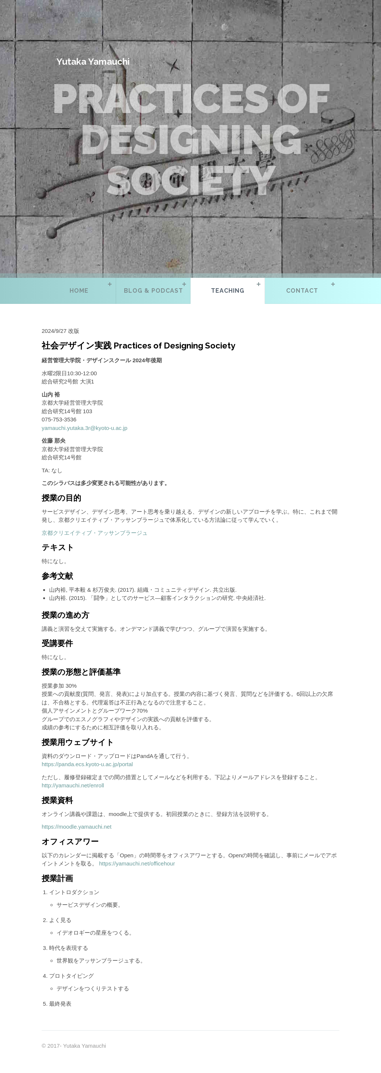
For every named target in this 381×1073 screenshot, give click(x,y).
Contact (302, 290)
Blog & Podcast (153, 290)
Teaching (227, 290)
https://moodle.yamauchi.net (77, 826)
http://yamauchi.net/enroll (73, 785)
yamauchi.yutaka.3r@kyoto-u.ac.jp (84, 428)
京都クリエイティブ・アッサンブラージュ (95, 533)
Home (79, 290)
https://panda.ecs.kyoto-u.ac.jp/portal (87, 764)
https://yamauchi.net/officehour (137, 863)
